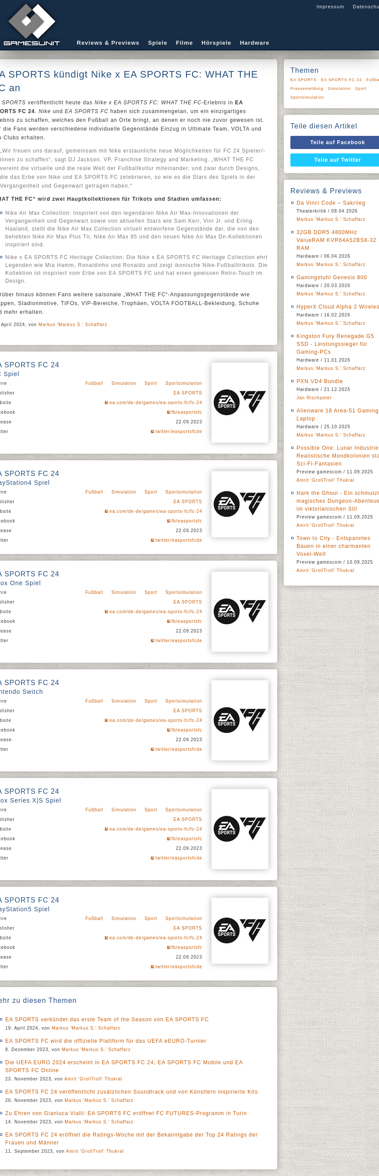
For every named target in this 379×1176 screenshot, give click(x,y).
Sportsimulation (183, 383)
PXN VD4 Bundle (320, 381)
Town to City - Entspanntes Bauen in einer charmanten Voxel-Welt (334, 546)
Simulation (123, 383)
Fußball (94, 383)
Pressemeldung (307, 88)
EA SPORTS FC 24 (341, 80)
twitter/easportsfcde (178, 431)
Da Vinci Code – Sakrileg (331, 203)
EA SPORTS (187, 393)
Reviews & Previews (108, 42)
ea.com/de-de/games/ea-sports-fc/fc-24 (155, 402)
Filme (184, 42)
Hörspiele (216, 42)
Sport (150, 383)
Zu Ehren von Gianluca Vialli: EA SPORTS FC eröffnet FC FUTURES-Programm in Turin (126, 1113)
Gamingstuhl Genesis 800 (332, 277)
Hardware (254, 42)
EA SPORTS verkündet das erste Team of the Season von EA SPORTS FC (107, 1019)
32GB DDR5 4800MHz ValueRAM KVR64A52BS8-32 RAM (336, 240)
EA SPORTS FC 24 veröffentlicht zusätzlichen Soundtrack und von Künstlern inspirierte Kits (131, 1092)
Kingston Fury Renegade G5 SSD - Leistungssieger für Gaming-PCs (335, 344)
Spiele (157, 42)
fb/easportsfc (187, 412)
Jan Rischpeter (314, 397)
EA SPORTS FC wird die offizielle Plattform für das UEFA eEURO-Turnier (106, 1041)
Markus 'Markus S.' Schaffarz (73, 324)
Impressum (330, 6)
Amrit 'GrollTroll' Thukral (93, 1079)
